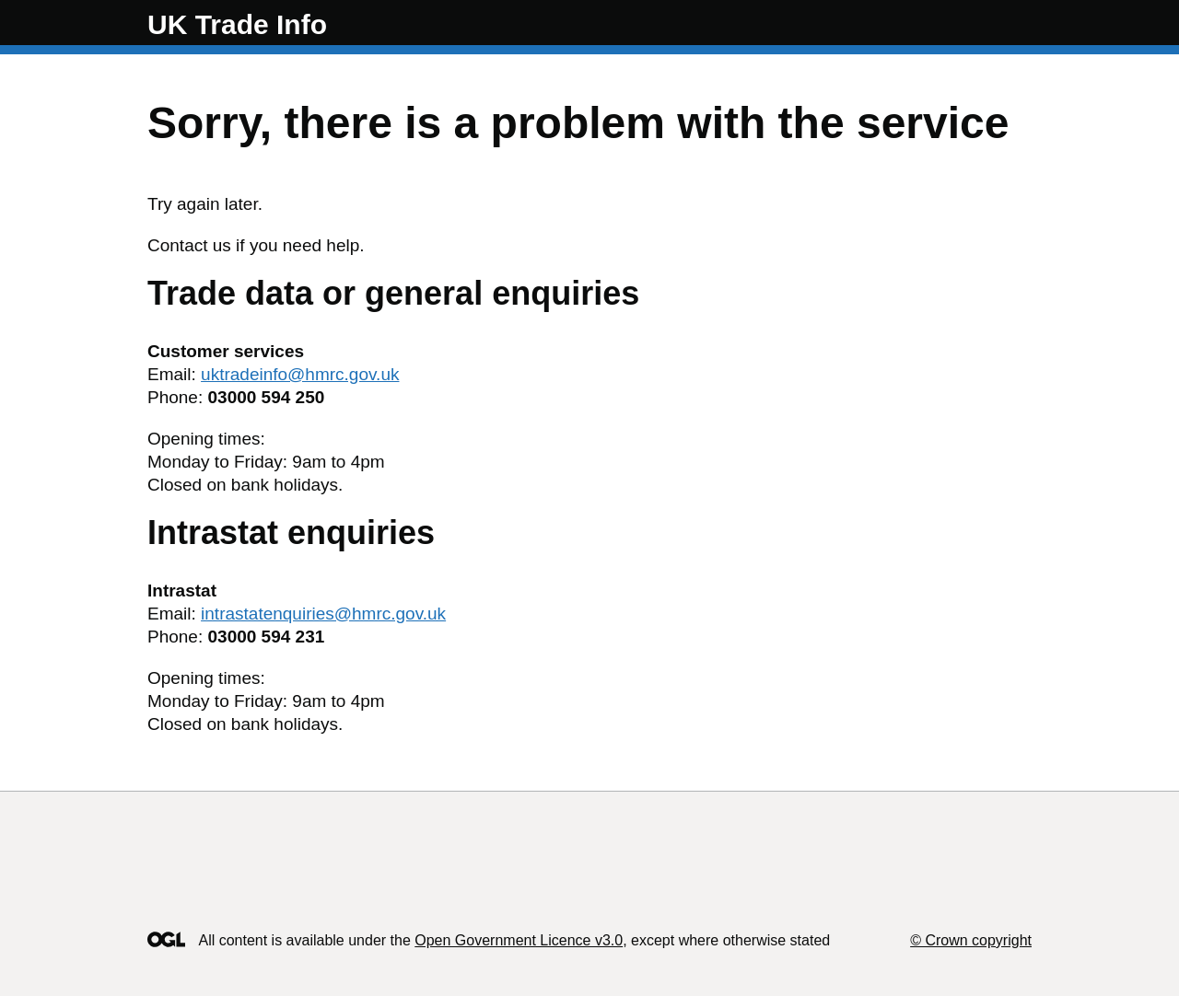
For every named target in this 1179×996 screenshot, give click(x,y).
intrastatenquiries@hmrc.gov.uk (323, 613)
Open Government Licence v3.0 (518, 940)
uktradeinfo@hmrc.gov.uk (300, 374)
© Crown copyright (971, 940)
